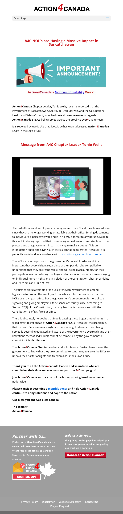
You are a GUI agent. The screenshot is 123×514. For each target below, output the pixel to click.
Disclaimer (48, 502)
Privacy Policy (29, 502)
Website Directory (70, 502)
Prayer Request (59, 506)
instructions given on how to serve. (81, 254)
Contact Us (91, 502)
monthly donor (57, 388)
